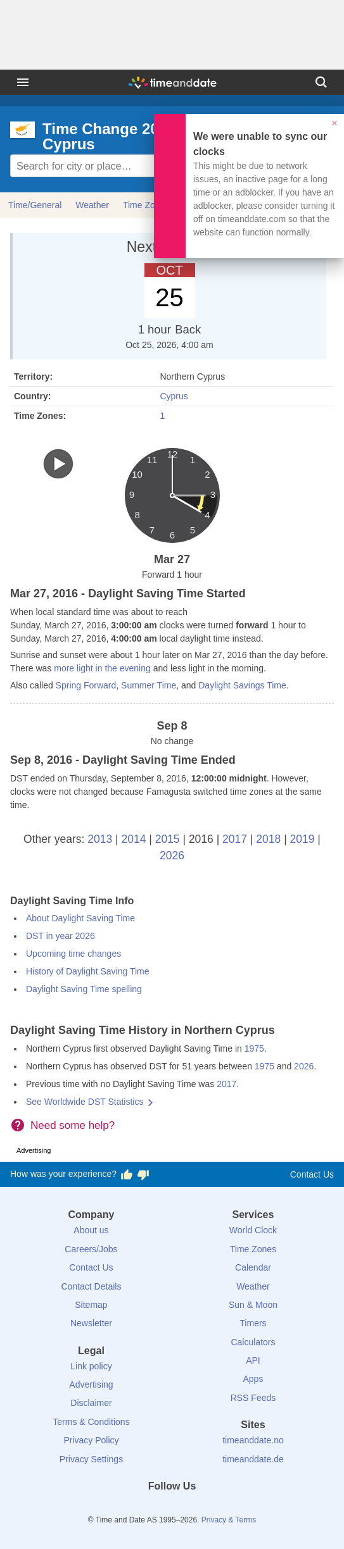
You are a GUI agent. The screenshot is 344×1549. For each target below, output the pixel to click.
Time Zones (253, 1249)
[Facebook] (129, 1509)
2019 (302, 839)
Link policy (90, 1366)
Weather (92, 205)
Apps (253, 1379)
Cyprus (174, 396)
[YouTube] (214, 1509)
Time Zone (144, 205)
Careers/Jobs (91, 1249)
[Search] (321, 82)
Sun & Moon (253, 1305)
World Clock (253, 1230)
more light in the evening (102, 668)
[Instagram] (193, 1509)
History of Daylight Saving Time (88, 971)
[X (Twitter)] (150, 1509)
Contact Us (312, 1174)
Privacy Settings (91, 1459)
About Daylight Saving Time (80, 918)
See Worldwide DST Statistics (84, 1102)
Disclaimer (90, 1403)
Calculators (253, 1342)
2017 (234, 839)
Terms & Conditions (91, 1422)
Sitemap (91, 1305)
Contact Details (91, 1286)
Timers (252, 1323)
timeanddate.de (253, 1459)
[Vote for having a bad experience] (143, 1174)
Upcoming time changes (73, 954)
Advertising (91, 1384)
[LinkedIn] (172, 1509)
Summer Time (148, 685)
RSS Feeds (253, 1398)
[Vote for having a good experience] (126, 1174)
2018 (268, 839)
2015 (167, 839)
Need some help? (72, 1125)
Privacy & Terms (228, 1519)
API (253, 1360)
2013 (99, 839)
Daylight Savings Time (242, 685)
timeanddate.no (253, 1440)
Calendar (253, 1267)
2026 (172, 855)
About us (90, 1230)
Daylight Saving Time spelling (84, 989)
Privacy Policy (90, 1440)
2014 (133, 839)
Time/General (34, 205)
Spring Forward (86, 685)
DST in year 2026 (60, 936)
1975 (254, 1048)
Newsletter (91, 1323)
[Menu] (22, 82)
